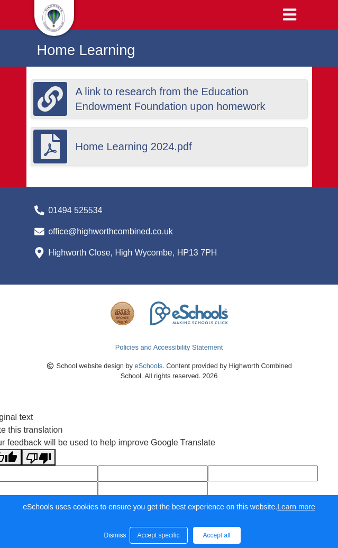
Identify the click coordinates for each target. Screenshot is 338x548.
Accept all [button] (216, 535)
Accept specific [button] (158, 535)
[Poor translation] (39, 457)
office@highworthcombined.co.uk (110, 231)
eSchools (149, 366)
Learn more (296, 507)
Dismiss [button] (114, 535)
